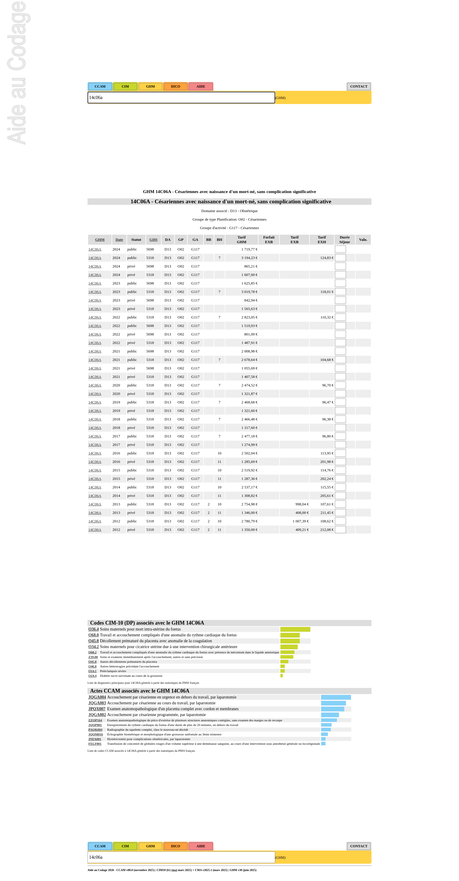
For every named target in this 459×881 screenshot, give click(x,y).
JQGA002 (97, 715)
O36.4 (93, 629)
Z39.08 (93, 657)
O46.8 (92, 666)
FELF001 (95, 743)
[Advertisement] (229, 41)
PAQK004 (95, 729)
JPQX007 (96, 709)
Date (119, 239)
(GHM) (280, 98)
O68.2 (92, 652)
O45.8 (92, 661)
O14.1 (92, 671)
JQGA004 (97, 697)
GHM (100, 239)
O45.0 (93, 641)
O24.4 (92, 675)
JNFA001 (94, 739)
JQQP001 (95, 725)
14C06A (94, 249)
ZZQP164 (95, 720)
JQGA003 (97, 703)
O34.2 (93, 647)
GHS (153, 239)
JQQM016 (95, 734)
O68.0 (93, 635)
